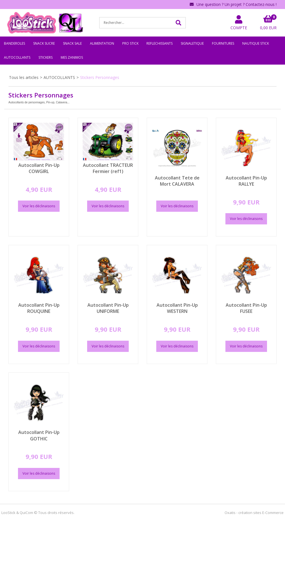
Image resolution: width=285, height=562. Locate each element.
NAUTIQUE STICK (255, 43)
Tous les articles (24, 77)
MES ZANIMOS (72, 57)
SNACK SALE (72, 43)
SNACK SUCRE (44, 43)
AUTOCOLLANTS (17, 57)
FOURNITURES (223, 43)
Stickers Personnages (99, 77)
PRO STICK (130, 43)
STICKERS (46, 57)
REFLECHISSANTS (159, 43)
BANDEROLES (14, 43)
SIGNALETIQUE (192, 43)
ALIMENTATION (102, 43)
